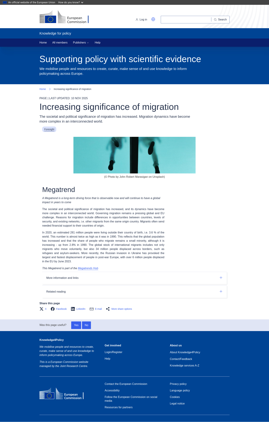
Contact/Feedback (181, 359)
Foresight (49, 129)
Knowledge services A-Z (184, 365)
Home (43, 42)
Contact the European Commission (126, 383)
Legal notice (177, 403)
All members (60, 42)
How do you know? (70, 2)
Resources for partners (119, 407)
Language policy (180, 390)
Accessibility (112, 390)
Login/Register (113, 352)
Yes (76, 325)
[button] (153, 19)
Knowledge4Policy (51, 339)
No (86, 325)
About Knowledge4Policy (185, 352)
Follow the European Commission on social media (131, 399)
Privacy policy (178, 383)
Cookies (175, 397)
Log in (141, 19)
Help (97, 42)
